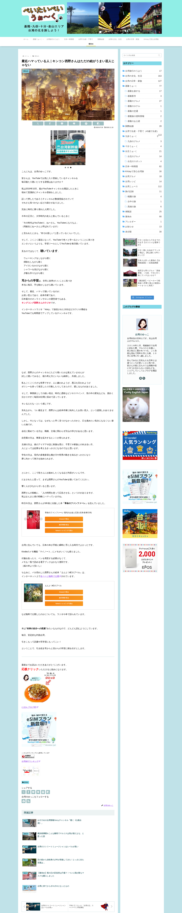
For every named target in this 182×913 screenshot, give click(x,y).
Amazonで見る (55, 519)
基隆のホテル (145, 106)
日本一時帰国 (143, 166)
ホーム (69, 906)
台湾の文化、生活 (143, 76)
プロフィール (79, 906)
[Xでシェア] (37, 123)
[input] (142, 55)
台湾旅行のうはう (143, 71)
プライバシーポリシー (95, 906)
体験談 (143, 211)
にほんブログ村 (30, 697)
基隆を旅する (145, 91)
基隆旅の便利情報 (145, 116)
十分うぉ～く (143, 146)
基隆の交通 (145, 111)
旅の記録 (143, 191)
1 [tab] (65, 167)
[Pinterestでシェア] (86, 123)
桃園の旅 (145, 196)
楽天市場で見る (77, 519)
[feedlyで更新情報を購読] (24, 791)
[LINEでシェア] (74, 123)
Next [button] (82, 147)
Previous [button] (53, 147)
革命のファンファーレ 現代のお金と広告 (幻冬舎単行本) (68, 513)
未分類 (143, 232)
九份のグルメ (145, 141)
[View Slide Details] (68, 147)
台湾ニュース (143, 186)
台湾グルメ (143, 176)
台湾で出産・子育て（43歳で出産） (143, 132)
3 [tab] (70, 167)
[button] (98, 123)
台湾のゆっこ (142, 334)
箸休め (25, 772)
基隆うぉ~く (143, 86)
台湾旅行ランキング (31, 751)
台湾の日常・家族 (143, 81)
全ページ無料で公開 (50, 571)
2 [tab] (68, 167)
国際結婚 (143, 126)
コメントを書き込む (68, 880)
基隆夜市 (145, 96)
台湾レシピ (143, 181)
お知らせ (143, 226)
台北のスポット (145, 161)
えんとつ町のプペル (53, 581)
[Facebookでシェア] (49, 123)
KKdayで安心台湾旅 (143, 171)
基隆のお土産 (145, 121)
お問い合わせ (110, 906)
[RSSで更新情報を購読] (28, 791)
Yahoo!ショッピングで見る (99, 519)
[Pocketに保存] (62, 123)
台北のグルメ (145, 156)
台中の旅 (145, 201)
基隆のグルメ (145, 101)
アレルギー (143, 222)
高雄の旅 (145, 206)
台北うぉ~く (143, 151)
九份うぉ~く (141, 136)
